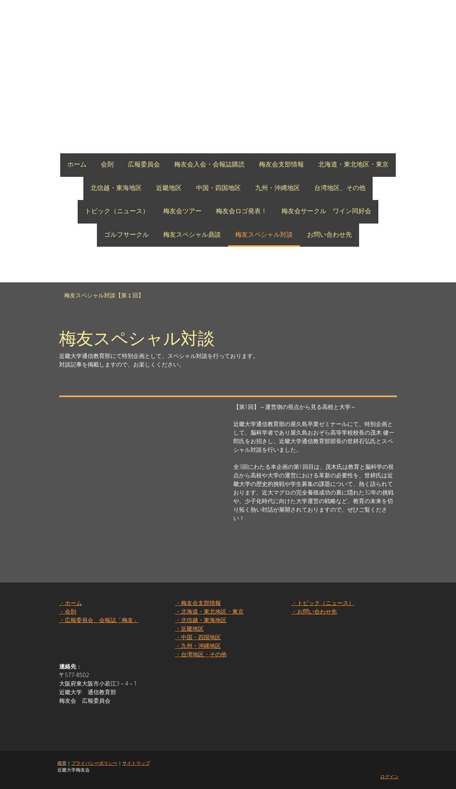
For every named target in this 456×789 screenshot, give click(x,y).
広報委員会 (144, 164)
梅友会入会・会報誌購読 (209, 164)
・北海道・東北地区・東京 (209, 611)
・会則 (67, 611)
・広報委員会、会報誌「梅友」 (99, 620)
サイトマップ (136, 763)
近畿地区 (169, 187)
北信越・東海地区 (116, 187)
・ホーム (70, 603)
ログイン (389, 776)
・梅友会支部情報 (198, 603)
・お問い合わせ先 (314, 611)
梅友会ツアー (182, 210)
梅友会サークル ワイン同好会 (326, 210)
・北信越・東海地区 (200, 620)
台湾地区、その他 (340, 187)
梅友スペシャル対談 (264, 234)
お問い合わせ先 (329, 234)
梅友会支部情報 (281, 164)
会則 (107, 164)
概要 (61, 763)
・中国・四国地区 (198, 637)
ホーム (77, 164)
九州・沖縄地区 (277, 187)
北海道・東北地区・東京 (353, 164)
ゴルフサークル (126, 234)
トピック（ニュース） (117, 210)
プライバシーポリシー (94, 763)
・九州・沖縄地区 (198, 646)
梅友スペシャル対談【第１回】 (104, 295)
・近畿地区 (189, 628)
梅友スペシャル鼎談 (192, 234)
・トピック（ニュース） (322, 603)
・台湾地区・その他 (200, 654)
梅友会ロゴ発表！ (241, 210)
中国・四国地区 (218, 187)
